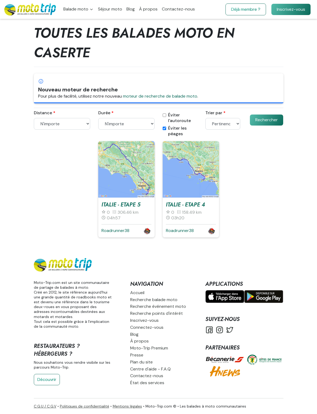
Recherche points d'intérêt (156, 313)
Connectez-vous (146, 327)
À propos (148, 9)
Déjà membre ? (245, 9)
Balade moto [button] (76, 9)
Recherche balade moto (153, 299)
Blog (130, 9)
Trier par (213, 113)
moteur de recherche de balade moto (160, 96)
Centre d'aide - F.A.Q (150, 369)
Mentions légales (127, 406)
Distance (43, 113)
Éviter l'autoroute (177, 117)
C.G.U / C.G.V (45, 406)
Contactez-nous (178, 9)
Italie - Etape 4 (185, 205)
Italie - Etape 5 (120, 205)
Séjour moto (110, 9)
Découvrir (46, 379)
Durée (104, 113)
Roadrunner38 (115, 230)
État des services (147, 383)
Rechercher (266, 120)
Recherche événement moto (158, 306)
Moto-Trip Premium (149, 348)
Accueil (137, 292)
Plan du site (141, 362)
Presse (136, 355)
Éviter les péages (175, 131)
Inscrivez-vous (291, 9)
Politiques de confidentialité (84, 406)
